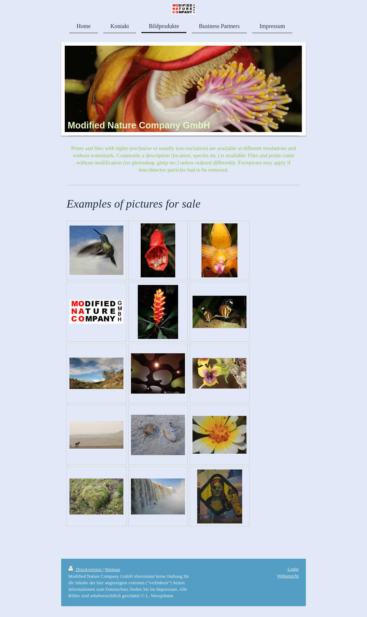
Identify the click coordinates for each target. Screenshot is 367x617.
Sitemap (112, 569)
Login (293, 569)
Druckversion (85, 569)
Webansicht (288, 576)
